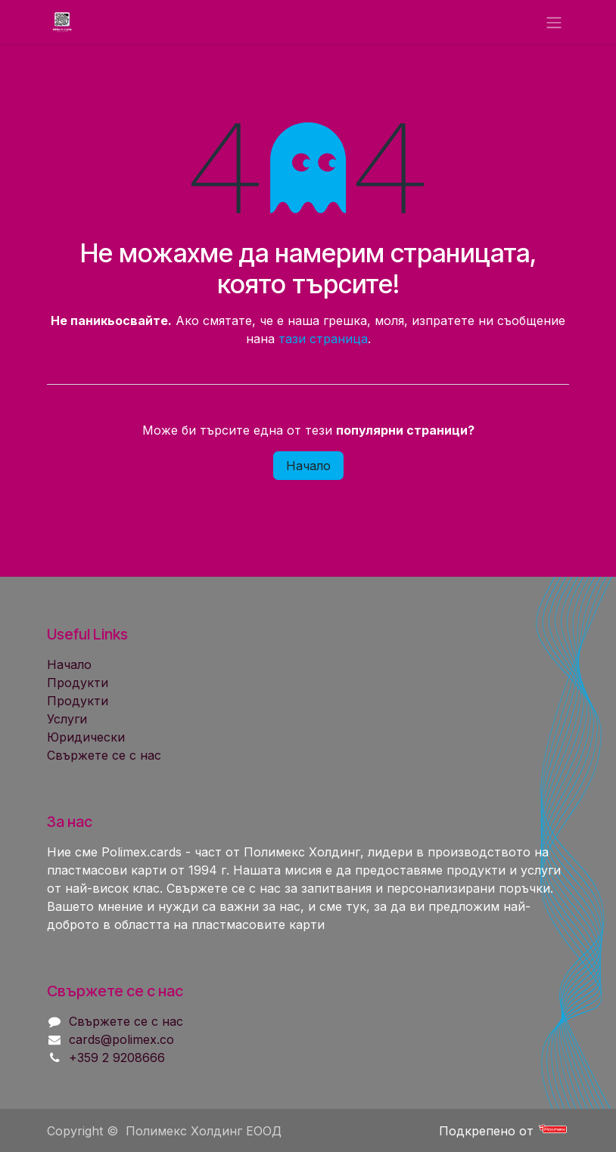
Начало (308, 465)
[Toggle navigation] (554, 22)
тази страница (323, 338)
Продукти (77, 682)
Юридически (86, 737)
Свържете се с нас (104, 755)
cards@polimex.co (121, 1039)
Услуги (67, 718)
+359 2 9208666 (117, 1057)
